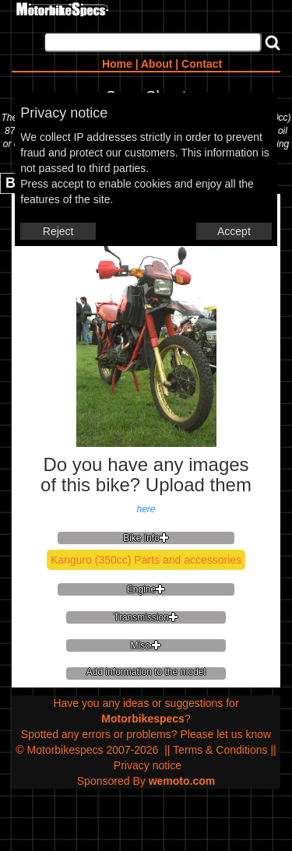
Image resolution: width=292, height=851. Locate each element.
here (145, 509)
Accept (234, 231)
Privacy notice (147, 765)
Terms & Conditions (220, 750)
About (156, 64)
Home (117, 64)
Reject (58, 231)
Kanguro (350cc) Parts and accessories (146, 560)
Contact (201, 64)
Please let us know (225, 734)
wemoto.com (182, 781)
